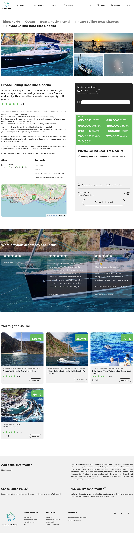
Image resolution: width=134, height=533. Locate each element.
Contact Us (27, 517)
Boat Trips (119, 368)
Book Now (35, 380)
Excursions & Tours (13, 424)
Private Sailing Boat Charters (97, 21)
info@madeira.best (74, 520)
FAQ (25, 524)
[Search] (78, 5)
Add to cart (104, 202)
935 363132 (83, 517)
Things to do (10, 21)
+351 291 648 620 (73, 517)
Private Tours (71, 368)
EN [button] (127, 5)
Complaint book (29, 522)
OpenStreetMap (53, 215)
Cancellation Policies (53, 519)
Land (4, 424)
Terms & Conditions (52, 524)
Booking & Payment (30, 519)
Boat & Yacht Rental (55, 21)
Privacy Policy (50, 522)
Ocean (30, 21)
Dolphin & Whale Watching (106, 368)
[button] (26, 5)
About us (49, 517)
